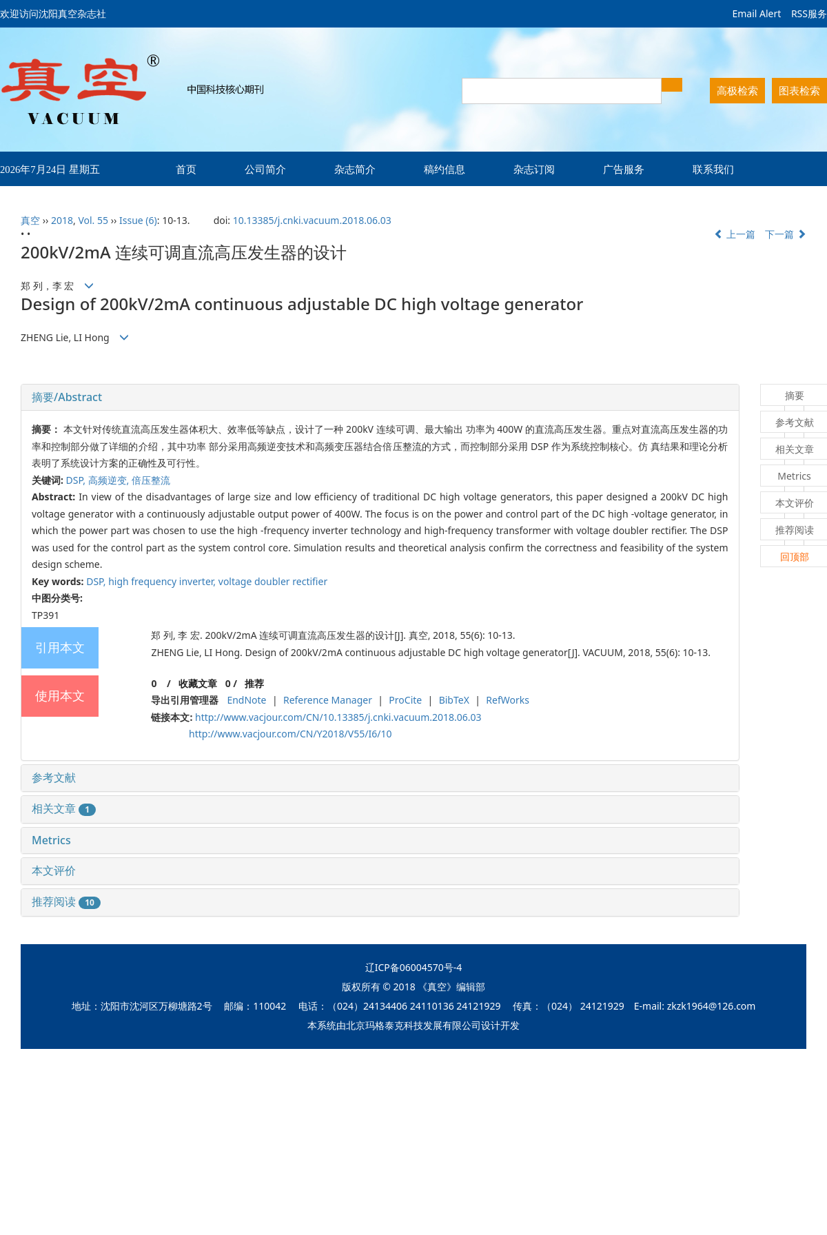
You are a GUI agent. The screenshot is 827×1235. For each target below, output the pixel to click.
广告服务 (623, 169)
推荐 (254, 683)
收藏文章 (197, 683)
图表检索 (799, 90)
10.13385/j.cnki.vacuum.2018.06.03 (312, 220)
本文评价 (54, 870)
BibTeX (454, 699)
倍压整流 (151, 480)
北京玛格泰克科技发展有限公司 (413, 1025)
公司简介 (265, 169)
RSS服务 (809, 13)
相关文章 (64, 808)
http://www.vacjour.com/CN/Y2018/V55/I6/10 (290, 733)
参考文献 (54, 777)
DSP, (77, 480)
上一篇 (734, 234)
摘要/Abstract (67, 397)
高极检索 (737, 90)
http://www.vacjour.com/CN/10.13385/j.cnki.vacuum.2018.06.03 (338, 717)
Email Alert (756, 13)
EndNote (246, 699)
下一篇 (785, 234)
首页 (186, 169)
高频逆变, (110, 480)
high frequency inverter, (163, 581)
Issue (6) (138, 220)
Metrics (51, 840)
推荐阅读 (66, 901)
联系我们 (713, 169)
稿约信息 (444, 169)
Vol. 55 (93, 220)
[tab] (380, 398)
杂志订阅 (534, 169)
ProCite (405, 699)
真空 (30, 220)
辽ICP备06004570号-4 (413, 967)
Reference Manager (327, 699)
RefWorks (507, 699)
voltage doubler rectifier (272, 581)
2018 (62, 220)
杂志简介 (355, 169)
